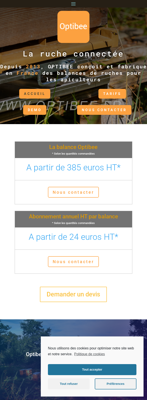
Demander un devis (73, 294)
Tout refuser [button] (69, 384)
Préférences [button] (115, 384)
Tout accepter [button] (92, 369)
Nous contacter (73, 192)
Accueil (20, 94)
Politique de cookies (89, 354)
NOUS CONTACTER (89, 110)
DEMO (20, 110)
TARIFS (98, 94)
